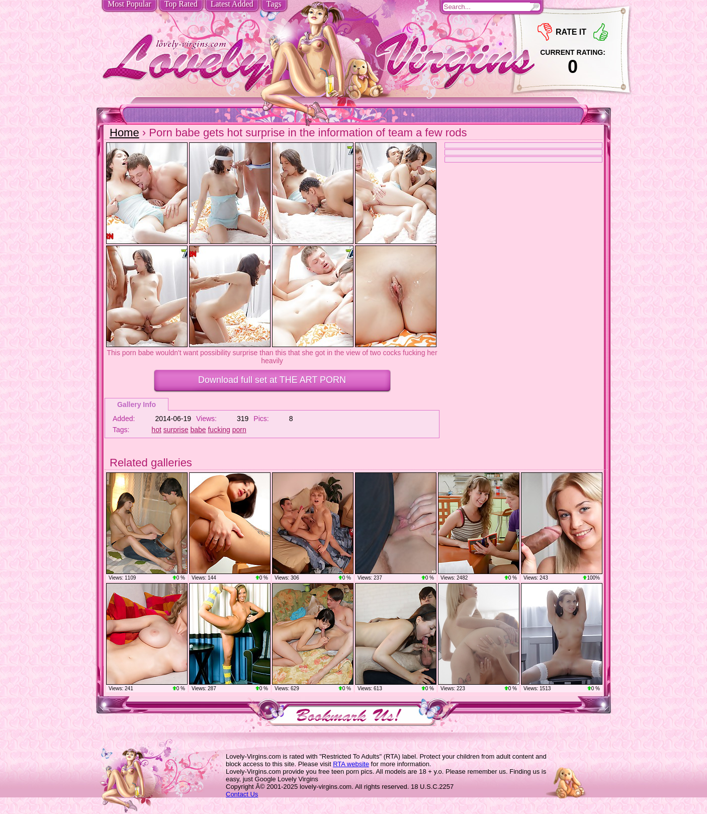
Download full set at (272, 380)
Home (124, 132)
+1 (600, 32)
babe (198, 430)
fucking (219, 430)
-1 (545, 32)
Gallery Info (136, 404)
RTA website (351, 764)
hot (156, 430)
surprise (176, 430)
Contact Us (242, 794)
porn (239, 430)
